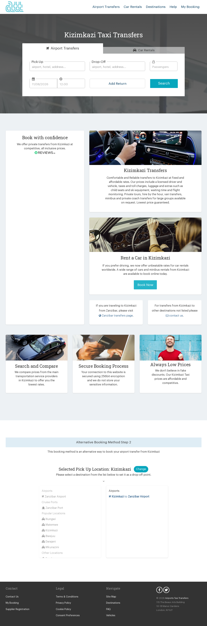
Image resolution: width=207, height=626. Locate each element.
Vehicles (110, 612)
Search (164, 83)
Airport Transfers (111, 7)
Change (141, 465)
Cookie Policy (63, 606)
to (129, 493)
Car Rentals (136, 7)
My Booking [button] (190, 7)
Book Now (145, 285)
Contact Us (12, 593)
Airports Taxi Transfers (175, 595)
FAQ (108, 606)
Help (174, 7)
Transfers (65, 48)
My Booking (12, 600)
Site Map (111, 593)
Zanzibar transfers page (116, 315)
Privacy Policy (63, 600)
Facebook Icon (159, 587)
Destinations (158, 7)
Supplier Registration (17, 606)
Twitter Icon (166, 587)
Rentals (146, 50)
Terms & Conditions (66, 593)
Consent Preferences (67, 612)
